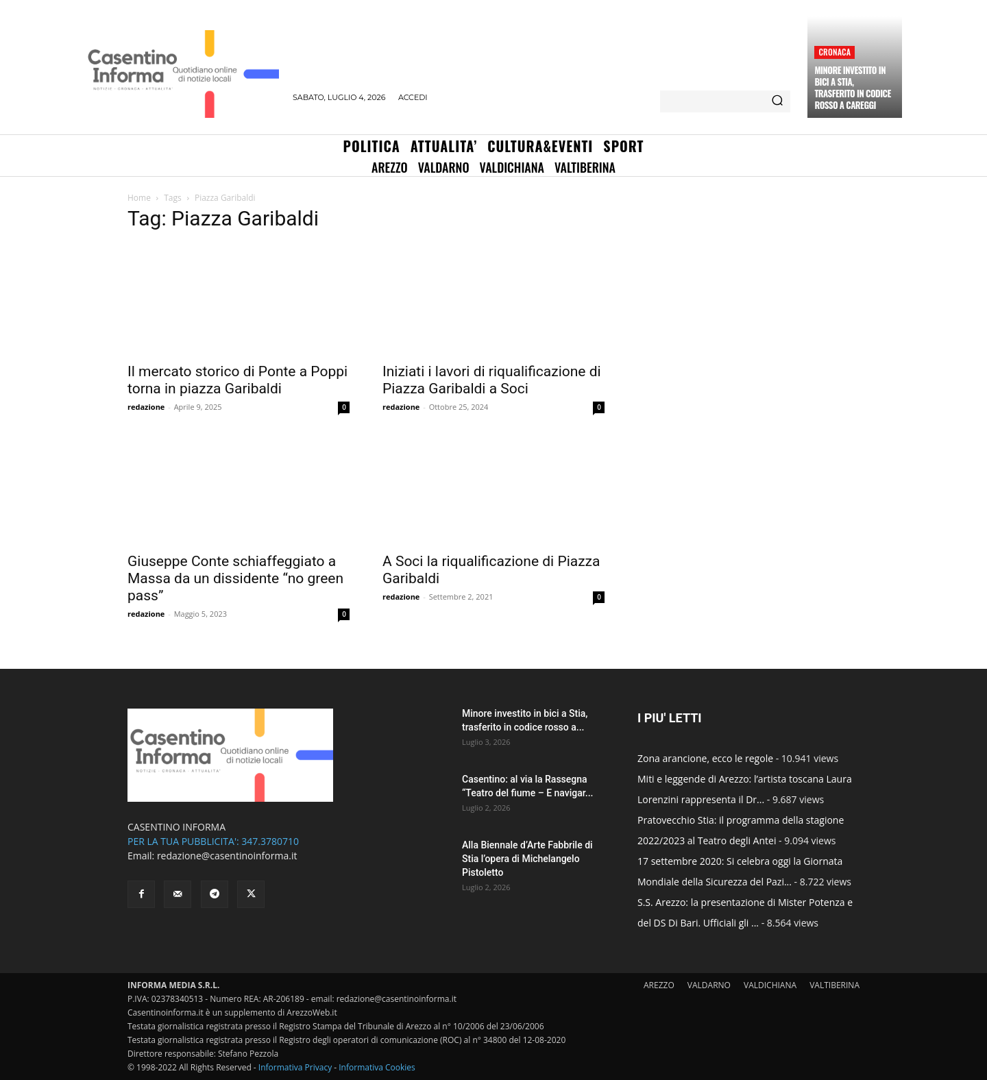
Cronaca (834, 52)
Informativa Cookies (377, 1067)
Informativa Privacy (295, 1067)
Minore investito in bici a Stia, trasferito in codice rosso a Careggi (852, 87)
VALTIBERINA (834, 985)
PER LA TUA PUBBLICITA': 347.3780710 (213, 841)
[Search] (777, 101)
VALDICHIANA (770, 985)
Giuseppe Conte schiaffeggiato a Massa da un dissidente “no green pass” (235, 578)
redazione (145, 407)
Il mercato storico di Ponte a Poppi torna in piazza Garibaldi (237, 380)
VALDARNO (709, 985)
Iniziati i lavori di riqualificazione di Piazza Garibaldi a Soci (491, 380)
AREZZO (659, 985)
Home (139, 198)
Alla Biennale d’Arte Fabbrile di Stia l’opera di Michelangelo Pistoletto (527, 858)
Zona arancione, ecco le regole (705, 758)
